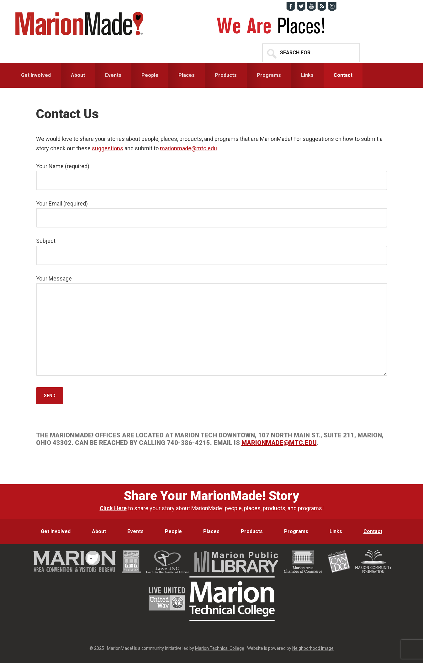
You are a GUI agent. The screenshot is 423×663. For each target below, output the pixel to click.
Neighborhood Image (313, 648)
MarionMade (81, 23)
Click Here (113, 508)
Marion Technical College (219, 648)
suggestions (107, 148)
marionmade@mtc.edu (188, 148)
